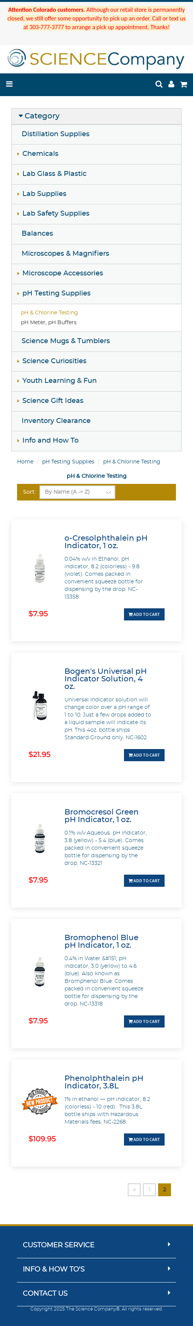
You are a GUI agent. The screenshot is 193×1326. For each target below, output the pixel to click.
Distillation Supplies (55, 134)
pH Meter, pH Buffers (49, 322)
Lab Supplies (44, 194)
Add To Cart (144, 614)
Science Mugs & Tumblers (66, 341)
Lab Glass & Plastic (54, 174)
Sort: (29, 492)
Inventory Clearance (56, 421)
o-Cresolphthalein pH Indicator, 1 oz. (105, 542)
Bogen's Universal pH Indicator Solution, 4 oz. (105, 679)
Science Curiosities (54, 361)
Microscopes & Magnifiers (65, 253)
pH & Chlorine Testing (49, 313)
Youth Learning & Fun (59, 381)
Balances (37, 233)
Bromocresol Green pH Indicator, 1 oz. (101, 816)
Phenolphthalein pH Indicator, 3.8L (103, 1082)
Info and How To (50, 440)
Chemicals (40, 154)
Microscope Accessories (62, 273)
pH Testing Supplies (56, 293)
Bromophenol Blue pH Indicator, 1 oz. (101, 941)
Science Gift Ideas (52, 401)
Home (25, 462)
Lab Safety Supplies (55, 213)
